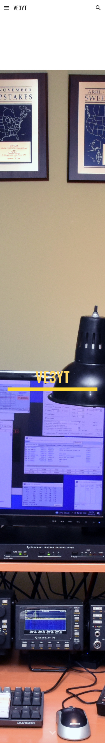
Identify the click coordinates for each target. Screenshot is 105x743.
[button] (6, 7)
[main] (52, 379)
